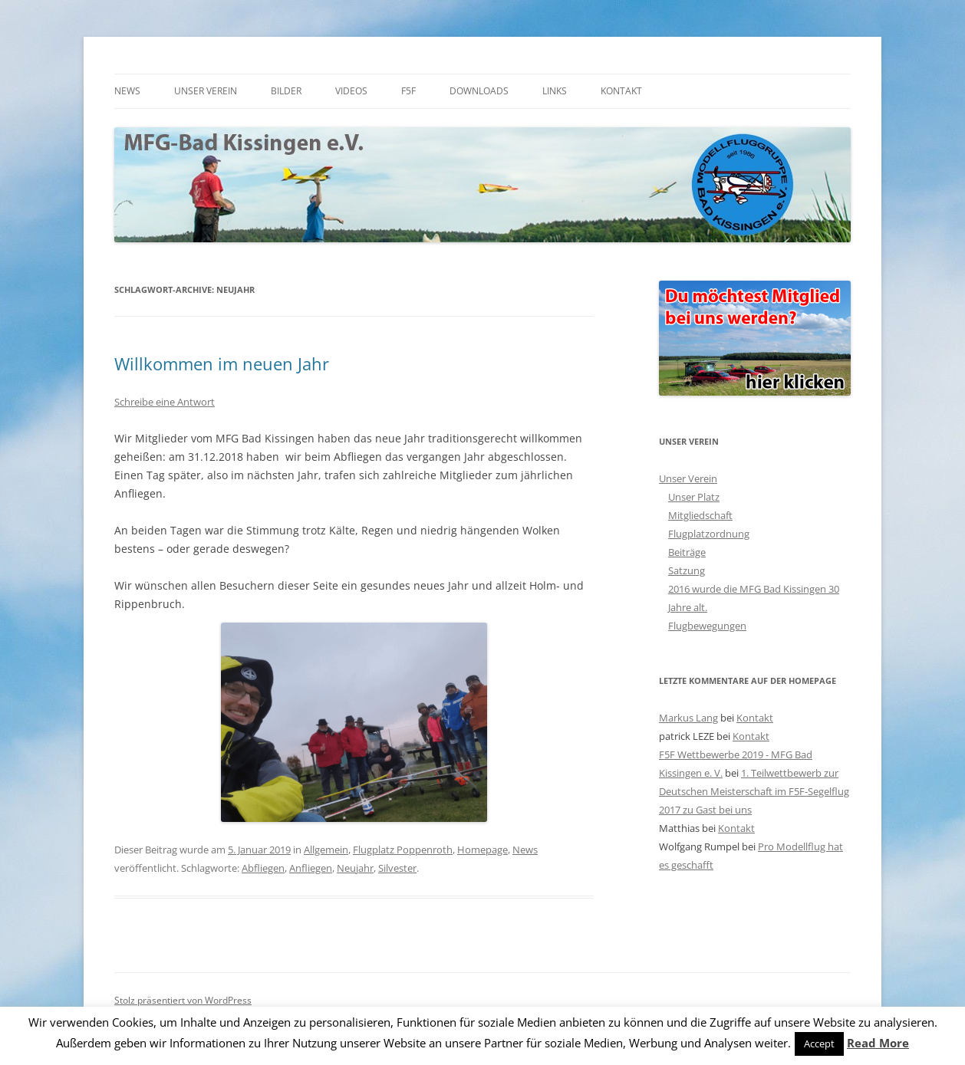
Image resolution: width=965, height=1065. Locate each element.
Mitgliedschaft (700, 515)
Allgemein (326, 849)
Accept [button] (819, 1043)
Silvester (397, 868)
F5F (408, 90)
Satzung (686, 570)
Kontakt (621, 90)
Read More (878, 1043)
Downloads (479, 90)
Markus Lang (688, 718)
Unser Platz (694, 497)
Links (554, 90)
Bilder (286, 90)
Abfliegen (263, 868)
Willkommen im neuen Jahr (221, 363)
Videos (351, 90)
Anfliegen (310, 868)
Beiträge (687, 552)
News (127, 90)
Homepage (482, 849)
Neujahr (355, 868)
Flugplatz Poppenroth (403, 849)
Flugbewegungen (707, 626)
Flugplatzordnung (708, 534)
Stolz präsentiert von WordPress (183, 1000)
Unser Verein (205, 90)
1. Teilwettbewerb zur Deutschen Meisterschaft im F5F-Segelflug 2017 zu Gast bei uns (754, 791)
